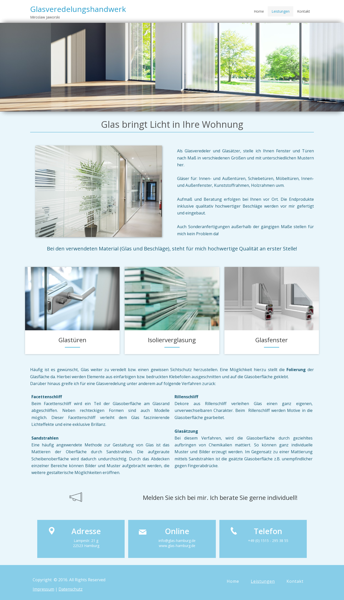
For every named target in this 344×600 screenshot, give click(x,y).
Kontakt (303, 11)
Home (259, 11)
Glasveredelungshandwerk (78, 9)
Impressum (43, 589)
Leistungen (281, 11)
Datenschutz (71, 589)
